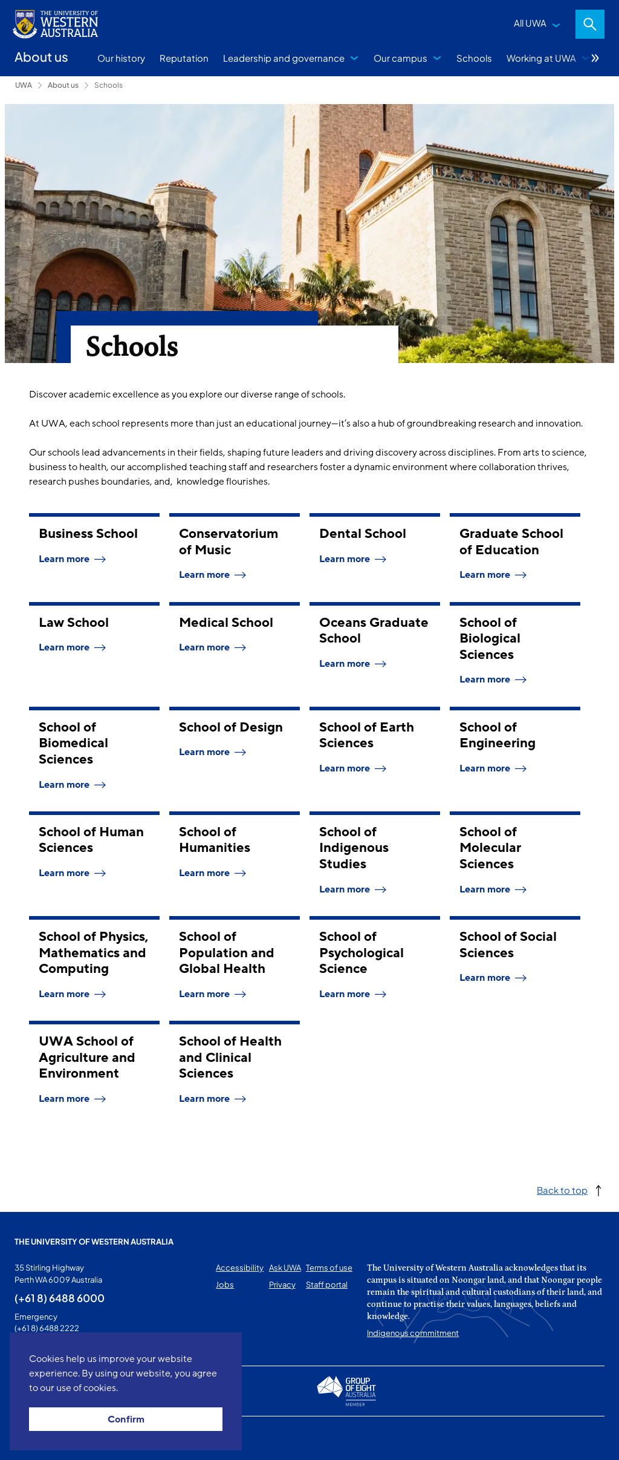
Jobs (225, 1284)
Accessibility (240, 1267)
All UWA (530, 22)
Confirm (126, 1419)
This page (32, 1438)
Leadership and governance (284, 58)
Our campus (400, 58)
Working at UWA (541, 58)
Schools (474, 58)
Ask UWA (285, 1267)
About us (63, 85)
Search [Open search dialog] (589, 24)
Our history (121, 58)
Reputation (184, 58)
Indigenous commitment (413, 1333)
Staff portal (327, 1284)
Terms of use (329, 1267)
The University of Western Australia (94, 1241)
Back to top (562, 1190)
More (595, 58)
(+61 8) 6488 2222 (47, 1328)
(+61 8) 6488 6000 (60, 1298)
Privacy (282, 1284)
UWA (23, 85)
